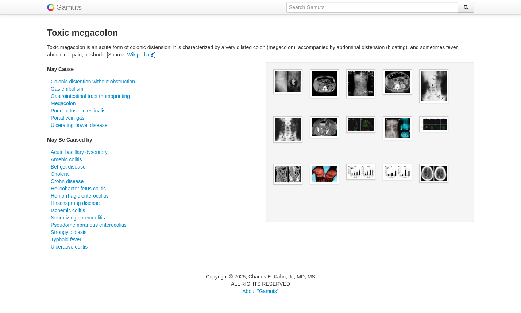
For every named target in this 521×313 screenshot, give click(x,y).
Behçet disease (68, 167)
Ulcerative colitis (69, 247)
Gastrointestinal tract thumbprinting (90, 96)
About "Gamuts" (260, 291)
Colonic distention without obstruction (93, 81)
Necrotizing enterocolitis (78, 218)
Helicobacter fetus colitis (78, 188)
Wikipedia (140, 55)
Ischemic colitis (68, 210)
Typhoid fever (66, 239)
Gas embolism (67, 89)
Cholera (60, 174)
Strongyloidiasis (68, 232)
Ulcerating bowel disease (79, 125)
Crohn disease (67, 181)
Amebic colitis (66, 159)
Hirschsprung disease (75, 203)
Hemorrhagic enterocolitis (80, 196)
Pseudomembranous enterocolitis (89, 225)
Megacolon (63, 103)
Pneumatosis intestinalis (78, 111)
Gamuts (69, 7)
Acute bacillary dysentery (79, 152)
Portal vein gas (68, 118)
